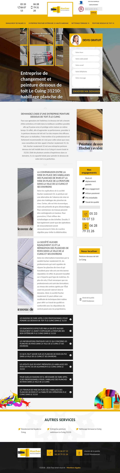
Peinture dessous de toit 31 (103, 23)
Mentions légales (74, 467)
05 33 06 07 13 (22, 7)
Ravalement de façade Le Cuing (31, 430)
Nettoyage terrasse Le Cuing (90, 429)
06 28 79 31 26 (35, 7)
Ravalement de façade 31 (16, 23)
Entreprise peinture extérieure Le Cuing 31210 (60, 430)
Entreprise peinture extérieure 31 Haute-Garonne (49, 23)
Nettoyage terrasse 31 (80, 23)
